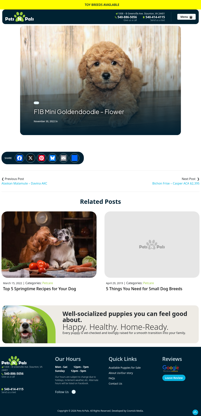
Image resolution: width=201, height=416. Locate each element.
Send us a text (157, 20)
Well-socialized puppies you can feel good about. (124, 317)
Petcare (47, 283)
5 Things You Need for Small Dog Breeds (144, 288)
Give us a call (130, 20)
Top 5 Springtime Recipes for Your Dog (39, 288)
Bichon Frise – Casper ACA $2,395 (175, 183)
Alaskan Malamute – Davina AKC (24, 183)
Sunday (60, 371)
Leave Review (174, 378)
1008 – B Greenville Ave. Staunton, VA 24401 (140, 13)
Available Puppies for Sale (125, 367)
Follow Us (62, 392)
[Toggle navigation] (186, 17)
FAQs (112, 378)
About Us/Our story (121, 373)
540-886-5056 (126, 18)
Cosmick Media (135, 410)
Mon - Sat (61, 367)
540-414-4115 (154, 18)
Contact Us (115, 383)
